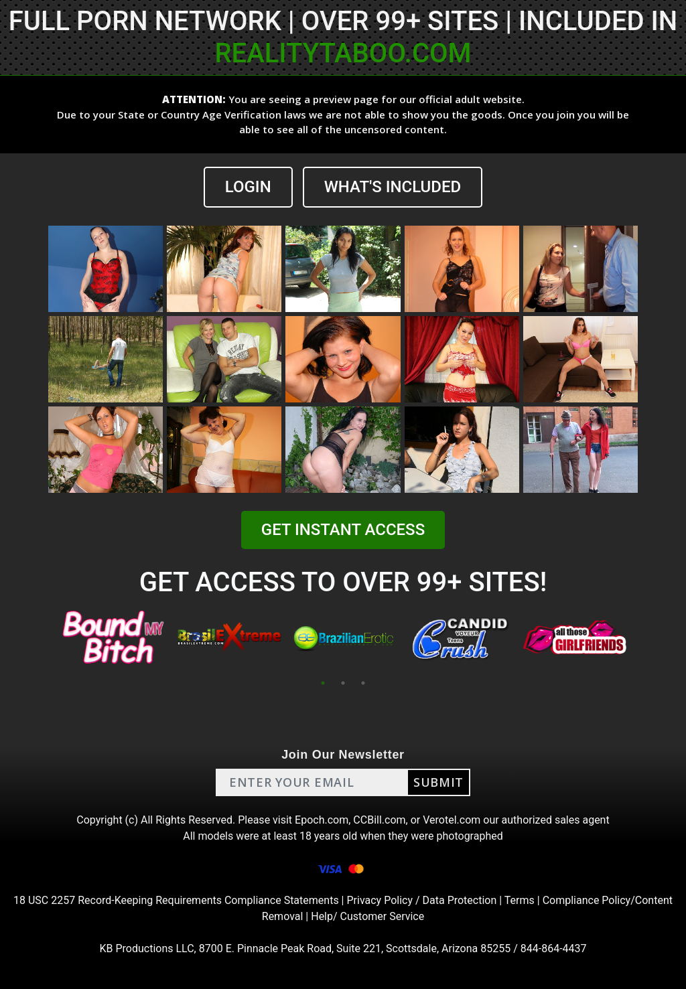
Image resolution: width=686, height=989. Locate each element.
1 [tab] (323, 683)
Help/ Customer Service (367, 916)
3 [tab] (363, 683)
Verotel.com (451, 820)
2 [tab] (343, 683)
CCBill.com (379, 820)
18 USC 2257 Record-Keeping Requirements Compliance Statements (176, 900)
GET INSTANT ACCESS (343, 529)
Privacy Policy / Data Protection (421, 900)
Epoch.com (321, 820)
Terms (519, 900)
